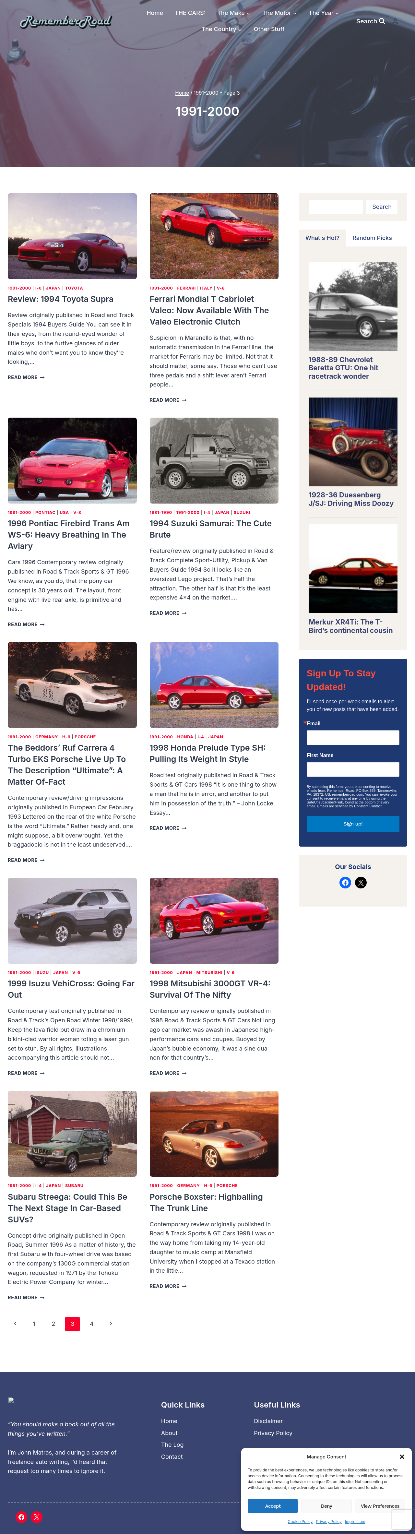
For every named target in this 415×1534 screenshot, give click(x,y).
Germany (46, 736)
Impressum (355, 1521)
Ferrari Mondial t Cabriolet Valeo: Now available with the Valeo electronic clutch (209, 310)
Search (382, 206)
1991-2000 (19, 288)
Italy (206, 288)
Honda (185, 736)
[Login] (395, 21)
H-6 (66, 736)
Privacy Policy (328, 1521)
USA (64, 512)
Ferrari (186, 288)
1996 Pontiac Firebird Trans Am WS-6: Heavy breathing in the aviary (69, 534)
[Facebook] (21, 1517)
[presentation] (72, 236)
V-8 (221, 288)
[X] (36, 1517)
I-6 (38, 288)
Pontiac (45, 512)
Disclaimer (268, 1421)
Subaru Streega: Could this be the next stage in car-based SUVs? (67, 1208)
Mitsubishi (209, 972)
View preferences (380, 1506)
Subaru (74, 1185)
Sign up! (353, 824)
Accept (273, 1506)
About (169, 1433)
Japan (53, 288)
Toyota (74, 288)
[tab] (322, 238)
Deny (326, 1506)
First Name (320, 755)
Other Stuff (269, 29)
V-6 (76, 972)
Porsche (85, 736)
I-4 (207, 512)
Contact (172, 1456)
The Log (172, 1444)
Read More (26, 377)
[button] (402, 1457)
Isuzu (42, 972)
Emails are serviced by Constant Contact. (350, 806)
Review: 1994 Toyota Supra (60, 299)
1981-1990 (161, 512)
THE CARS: (190, 12)
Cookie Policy (300, 1521)
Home (155, 12)
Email (314, 723)
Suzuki (242, 512)
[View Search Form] (370, 21)
